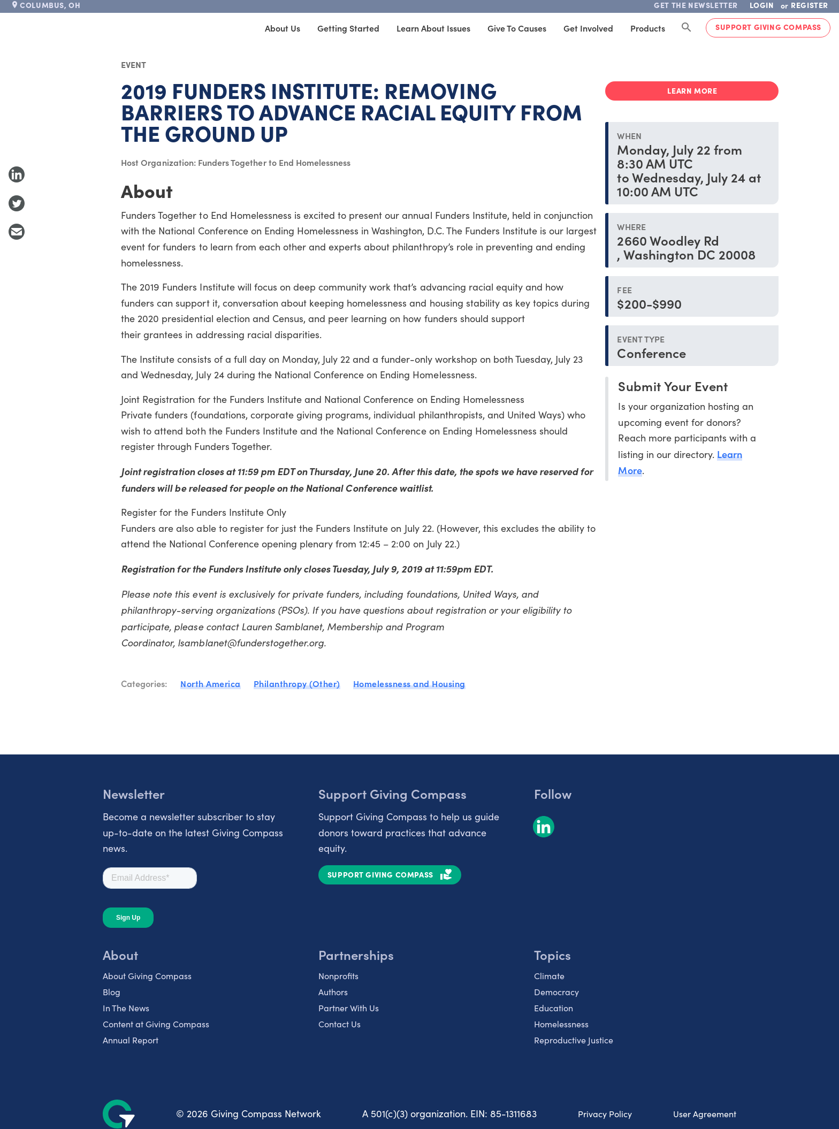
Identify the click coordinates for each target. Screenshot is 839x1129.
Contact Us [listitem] (339, 1023)
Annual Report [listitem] (130, 1040)
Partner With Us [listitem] (348, 1007)
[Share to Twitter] (17, 203)
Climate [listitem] (549, 975)
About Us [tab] (282, 28)
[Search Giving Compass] (686, 28)
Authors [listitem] (333, 991)
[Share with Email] (17, 232)
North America (210, 683)
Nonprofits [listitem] (338, 975)
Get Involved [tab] (588, 28)
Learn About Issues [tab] (433, 28)
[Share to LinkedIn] (17, 174)
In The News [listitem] (126, 1007)
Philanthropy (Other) (297, 683)
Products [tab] (647, 28)
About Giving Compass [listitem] (147, 975)
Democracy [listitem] (556, 991)
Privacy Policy (605, 1113)
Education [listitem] (553, 1007)
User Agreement (704, 1113)
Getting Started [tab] (348, 28)
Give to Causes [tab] (516, 28)
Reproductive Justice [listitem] (573, 1040)
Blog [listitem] (111, 991)
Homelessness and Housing (409, 683)
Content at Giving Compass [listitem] (156, 1023)
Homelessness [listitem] (561, 1023)
